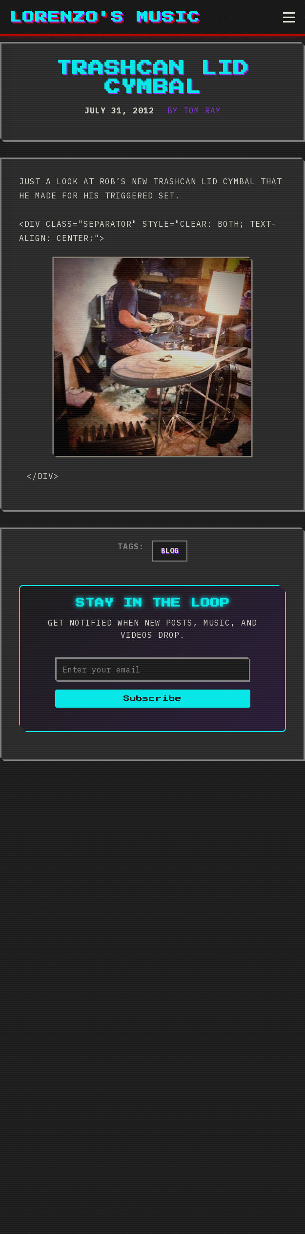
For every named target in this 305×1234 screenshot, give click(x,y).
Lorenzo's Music (105, 17)
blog (170, 550)
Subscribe (152, 698)
